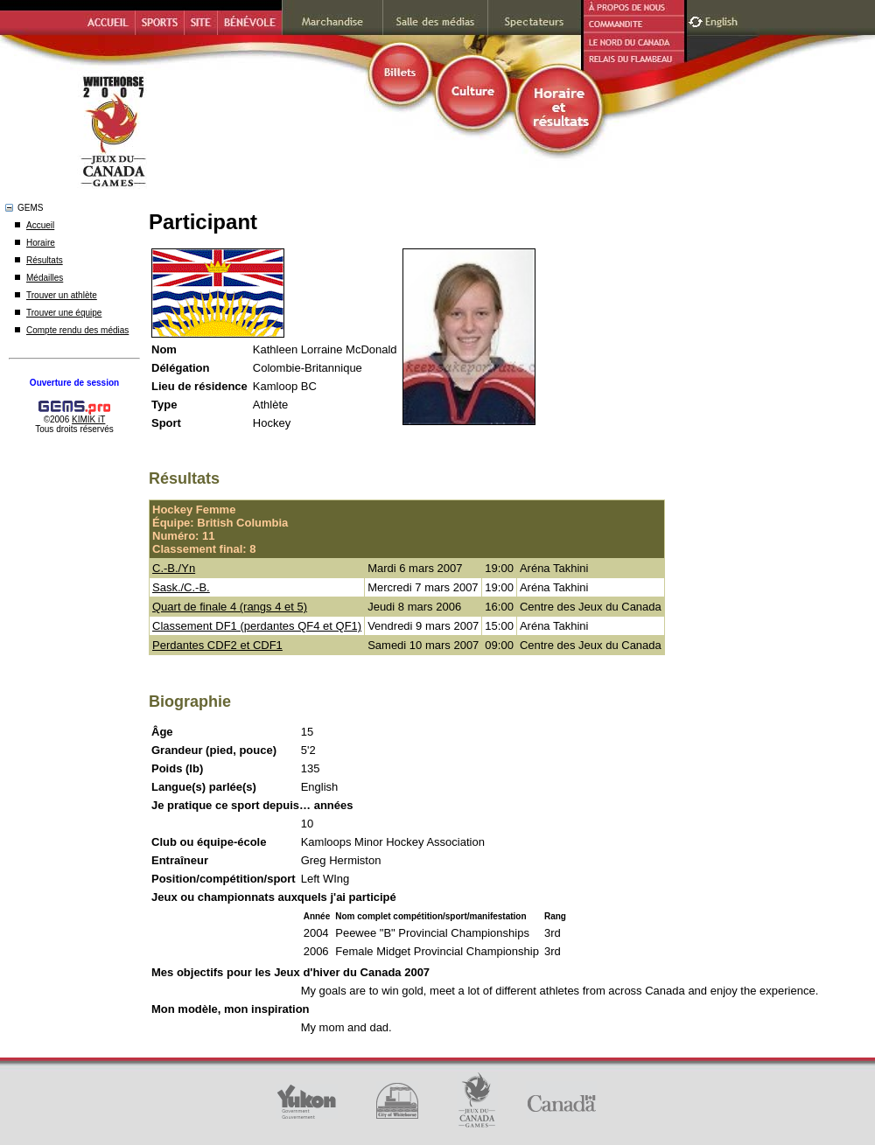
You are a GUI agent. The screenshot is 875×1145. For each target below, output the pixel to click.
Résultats (44, 260)
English (723, 19)
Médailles (44, 278)
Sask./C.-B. (181, 587)
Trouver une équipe (64, 313)
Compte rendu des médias (77, 330)
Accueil (40, 225)
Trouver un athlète (61, 295)
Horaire (40, 243)
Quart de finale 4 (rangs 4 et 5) (229, 606)
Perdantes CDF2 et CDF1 (217, 645)
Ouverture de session (74, 382)
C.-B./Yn (173, 568)
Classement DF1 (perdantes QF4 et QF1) (256, 625)
